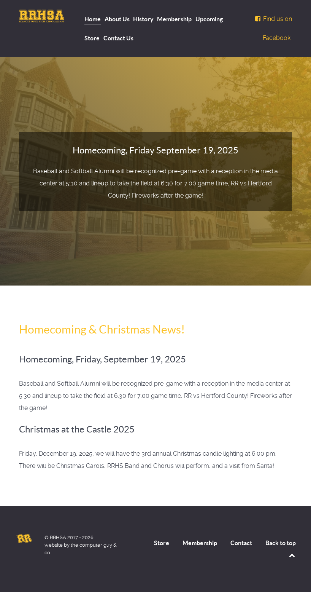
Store (161, 542)
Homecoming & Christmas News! (102, 329)
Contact (241, 542)
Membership (199, 542)
